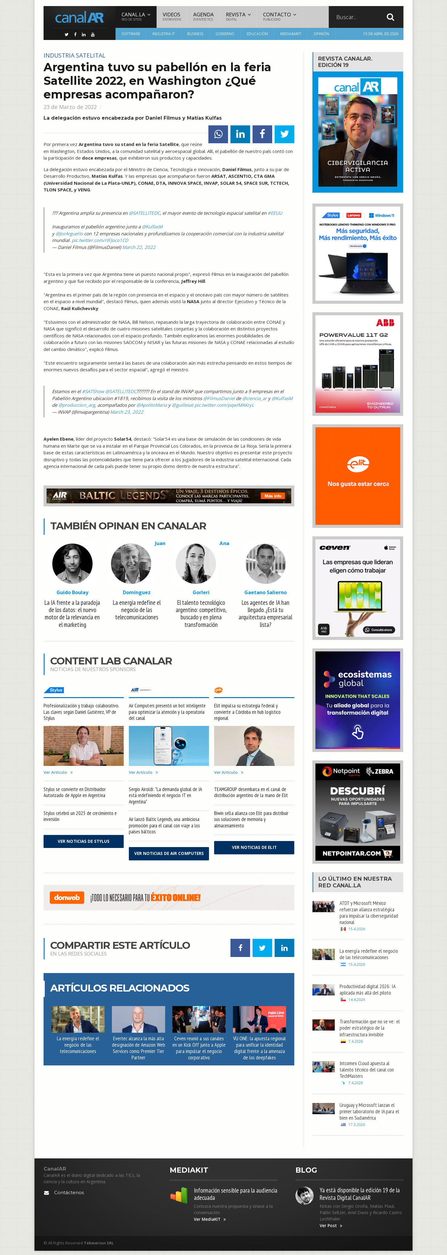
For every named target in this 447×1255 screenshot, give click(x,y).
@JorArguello (69, 233)
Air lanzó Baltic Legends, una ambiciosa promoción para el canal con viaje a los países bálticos (165, 828)
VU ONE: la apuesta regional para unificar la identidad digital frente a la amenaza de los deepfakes (259, 1055)
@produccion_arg (76, 405)
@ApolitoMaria (151, 405)
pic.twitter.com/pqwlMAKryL (223, 405)
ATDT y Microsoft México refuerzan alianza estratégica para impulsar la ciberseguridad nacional (369, 912)
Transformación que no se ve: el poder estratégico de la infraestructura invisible (370, 1030)
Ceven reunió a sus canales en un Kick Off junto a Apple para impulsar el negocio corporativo (199, 1055)
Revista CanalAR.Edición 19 (347, 62)
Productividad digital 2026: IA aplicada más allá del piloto (368, 991)
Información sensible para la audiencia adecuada (225, 1198)
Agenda (203, 16)
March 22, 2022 (138, 247)
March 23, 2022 (126, 412)
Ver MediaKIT (210, 1224)
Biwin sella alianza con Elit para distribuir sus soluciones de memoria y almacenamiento (251, 822)
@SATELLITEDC (144, 213)
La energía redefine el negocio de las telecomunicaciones (78, 1052)
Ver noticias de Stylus (83, 844)
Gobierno (225, 33)
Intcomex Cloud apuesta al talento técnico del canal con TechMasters (368, 1072)
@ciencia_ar (254, 398)
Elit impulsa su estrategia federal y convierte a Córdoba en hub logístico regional (248, 713)
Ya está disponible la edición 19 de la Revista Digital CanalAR (360, 1198)
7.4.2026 (355, 1043)
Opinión (321, 33)
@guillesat (182, 405)
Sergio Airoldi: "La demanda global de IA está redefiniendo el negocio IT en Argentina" (166, 797)
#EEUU (274, 213)
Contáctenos (69, 1196)
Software (131, 33)
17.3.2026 (356, 1128)
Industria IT (163, 33)
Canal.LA (348, 885)
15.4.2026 (356, 930)
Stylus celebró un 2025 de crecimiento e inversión (81, 818)
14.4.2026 (356, 1001)
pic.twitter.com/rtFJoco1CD (100, 240)
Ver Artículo (59, 774)
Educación (257, 33)
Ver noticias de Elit (254, 850)
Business (195, 33)
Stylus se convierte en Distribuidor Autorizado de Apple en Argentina (76, 794)
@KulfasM (152, 227)
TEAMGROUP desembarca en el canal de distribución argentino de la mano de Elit (251, 794)
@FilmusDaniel (218, 398)
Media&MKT (290, 33)
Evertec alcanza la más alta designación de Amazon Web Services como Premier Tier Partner (138, 1055)
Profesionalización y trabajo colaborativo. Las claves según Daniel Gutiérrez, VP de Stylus (82, 713)
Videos (172, 16)
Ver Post (331, 1230)
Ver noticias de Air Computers (169, 859)
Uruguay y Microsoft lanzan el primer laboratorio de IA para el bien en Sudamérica (370, 1114)
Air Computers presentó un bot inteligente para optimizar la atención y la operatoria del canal (168, 713)
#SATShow (93, 391)
